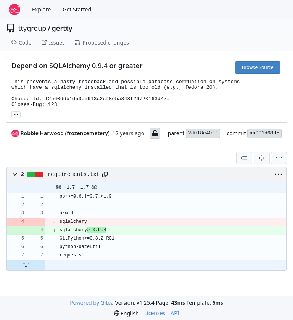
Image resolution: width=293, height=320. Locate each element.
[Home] (14, 9)
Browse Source (258, 67)
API (175, 313)
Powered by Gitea (92, 302)
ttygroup (32, 28)
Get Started (77, 9)
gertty (62, 28)
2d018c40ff (203, 133)
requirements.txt (74, 174)
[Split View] (262, 158)
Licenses (155, 313)
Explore (41, 9)
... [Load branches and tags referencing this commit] (16, 114)
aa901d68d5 (264, 133)
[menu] (279, 158)
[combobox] (244, 158)
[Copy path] (105, 174)
